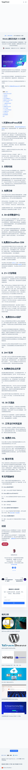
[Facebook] (4, 755)
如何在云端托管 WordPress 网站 (8, 648)
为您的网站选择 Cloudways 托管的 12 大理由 (11, 716)
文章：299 (14, 570)
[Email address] (13, 600)
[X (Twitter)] (10, 755)
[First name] (13, 597)
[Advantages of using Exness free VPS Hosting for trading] (14, 623)
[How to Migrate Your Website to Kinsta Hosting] (14, 691)
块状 (20, 758)
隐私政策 (3, 764)
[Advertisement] (14, 18)
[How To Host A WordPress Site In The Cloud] (14, 640)
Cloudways (4, 760)
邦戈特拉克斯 (14, 564)
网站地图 (17, 764)
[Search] (23, 2)
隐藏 (6, 91)
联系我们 (7, 764)
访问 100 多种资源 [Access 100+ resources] (14, 750)
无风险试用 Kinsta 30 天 (14, 86)
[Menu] (25, 2)
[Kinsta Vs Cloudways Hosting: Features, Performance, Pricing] (14, 657)
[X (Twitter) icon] (15, 568)
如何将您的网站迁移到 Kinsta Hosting (10, 699)
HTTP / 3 (14, 262)
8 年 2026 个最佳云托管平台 (8, 682)
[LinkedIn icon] (13, 568)
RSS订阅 (20, 764)
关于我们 (11, 764)
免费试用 (13, 538)
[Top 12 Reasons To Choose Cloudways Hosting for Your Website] (14, 708)
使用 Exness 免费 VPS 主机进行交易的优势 (11, 631)
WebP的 (20, 264)
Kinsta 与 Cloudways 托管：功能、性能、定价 (11, 665)
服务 (14, 764)
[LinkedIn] (15, 755)
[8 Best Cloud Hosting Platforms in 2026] (14, 674)
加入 (14, 603)
